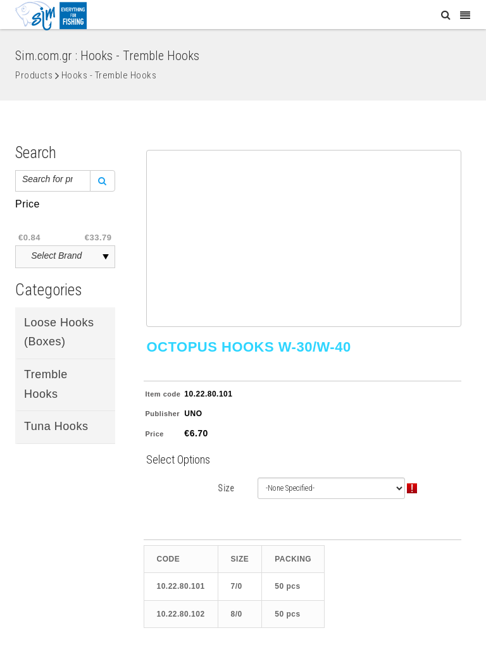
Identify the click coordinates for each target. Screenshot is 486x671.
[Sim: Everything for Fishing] (51, 15)
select (106, 257)
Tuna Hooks (56, 426)
